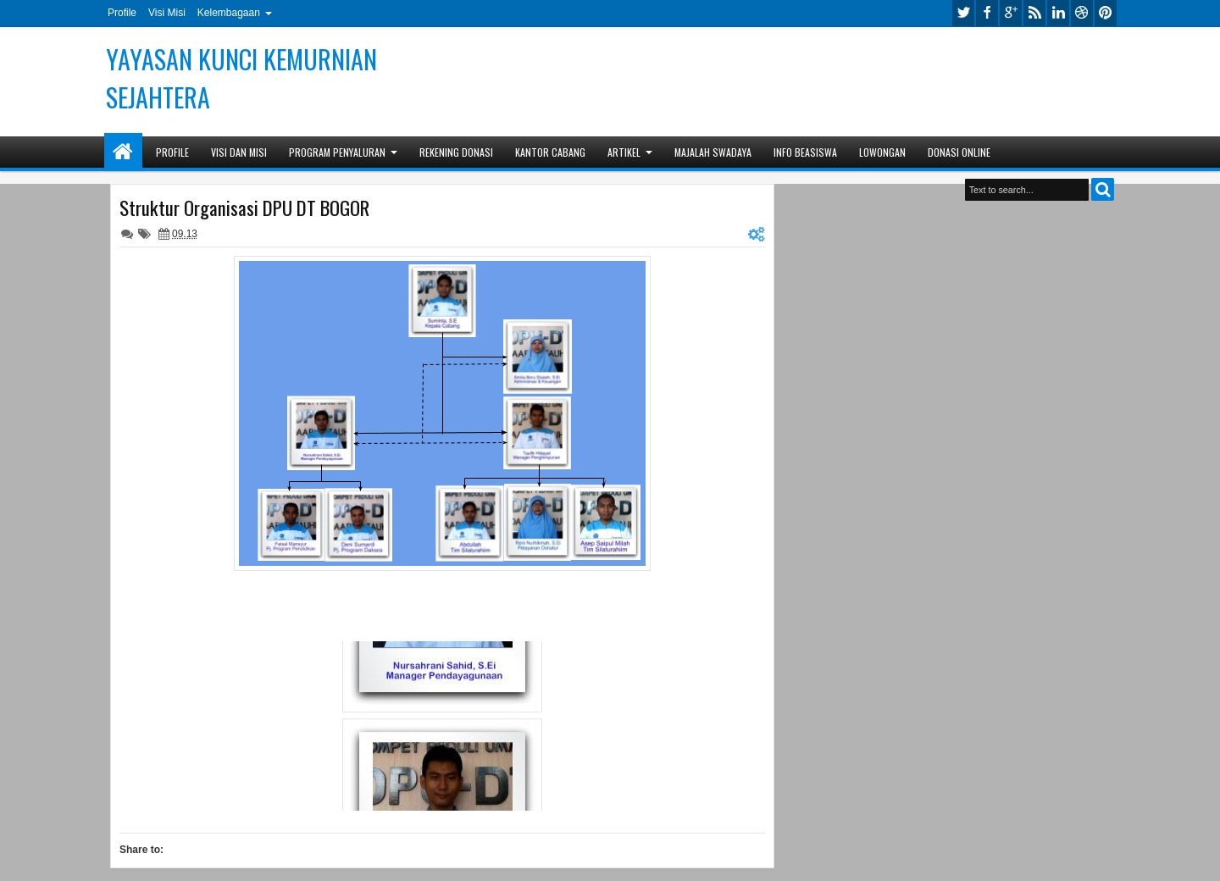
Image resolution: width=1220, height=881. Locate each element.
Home (123, 152)
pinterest (1106, 13)
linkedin (1058, 13)
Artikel (623, 152)
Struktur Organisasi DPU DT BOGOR (244, 207)
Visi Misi (167, 13)
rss (1034, 13)
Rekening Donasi (456, 152)
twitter (963, 13)
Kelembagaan (228, 13)
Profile (122, 13)
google (1011, 13)
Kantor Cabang (550, 152)
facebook (987, 13)
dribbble (1082, 13)
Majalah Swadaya (712, 152)
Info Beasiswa (805, 152)
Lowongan (882, 152)
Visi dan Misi (239, 152)
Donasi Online (959, 152)
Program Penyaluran (337, 152)
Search (1102, 189)
